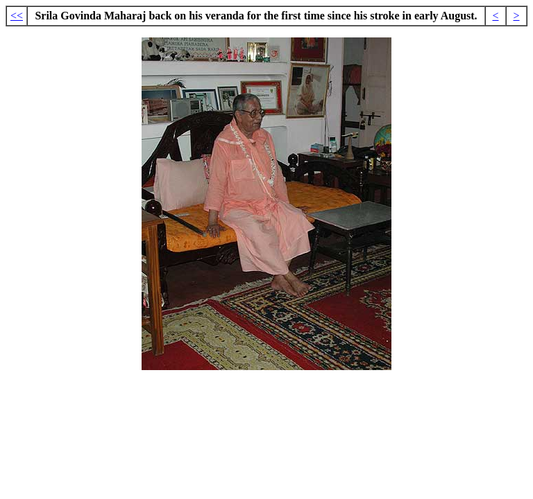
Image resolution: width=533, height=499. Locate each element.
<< (16, 15)
